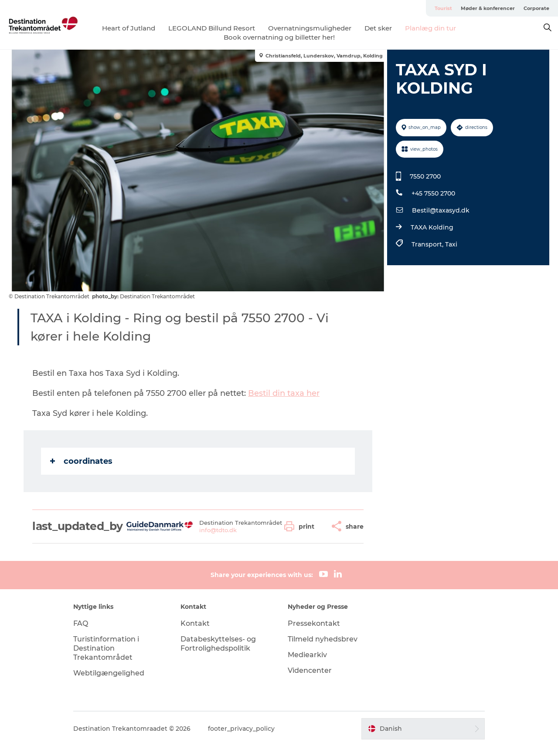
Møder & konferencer (488, 8)
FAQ (80, 623)
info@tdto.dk (218, 530)
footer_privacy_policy (241, 728)
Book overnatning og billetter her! (279, 37)
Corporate (536, 8)
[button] (301, 526)
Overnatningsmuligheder (309, 28)
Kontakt (195, 623)
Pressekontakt (314, 623)
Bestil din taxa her (284, 393)
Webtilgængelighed (108, 673)
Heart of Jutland (128, 28)
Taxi (451, 244)
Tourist (443, 8)
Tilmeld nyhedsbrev (322, 639)
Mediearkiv (307, 655)
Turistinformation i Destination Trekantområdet (106, 648)
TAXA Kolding (432, 227)
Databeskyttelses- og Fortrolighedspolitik (218, 643)
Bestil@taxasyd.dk (441, 210)
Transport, (428, 244)
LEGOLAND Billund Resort (211, 28)
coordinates (81, 461)
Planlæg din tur (430, 28)
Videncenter (310, 670)
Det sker (378, 28)
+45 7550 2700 (433, 193)
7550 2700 (425, 176)
